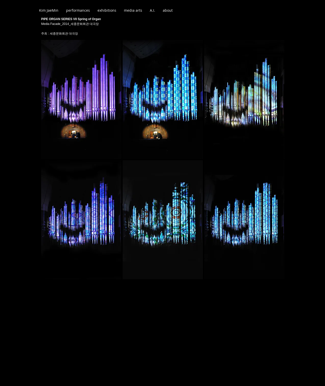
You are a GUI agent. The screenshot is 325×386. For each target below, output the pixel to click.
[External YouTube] (162, 331)
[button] (81, 99)
